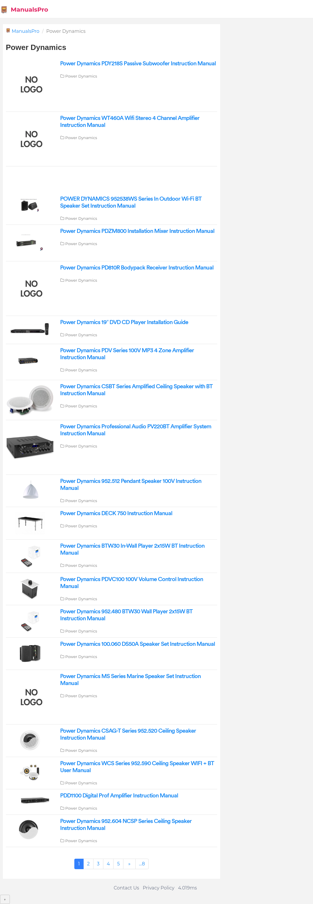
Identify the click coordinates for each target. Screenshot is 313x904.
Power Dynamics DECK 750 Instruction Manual (116, 513)
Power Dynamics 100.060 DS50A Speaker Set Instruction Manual (137, 644)
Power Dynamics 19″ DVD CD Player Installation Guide (124, 322)
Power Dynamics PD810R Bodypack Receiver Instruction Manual (136, 268)
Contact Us (126, 888)
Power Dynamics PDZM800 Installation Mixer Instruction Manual (137, 231)
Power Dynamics (81, 76)
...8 (142, 864)
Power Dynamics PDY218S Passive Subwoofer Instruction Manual (138, 64)
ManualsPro (24, 10)
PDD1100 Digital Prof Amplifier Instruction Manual (119, 796)
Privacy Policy (159, 888)
